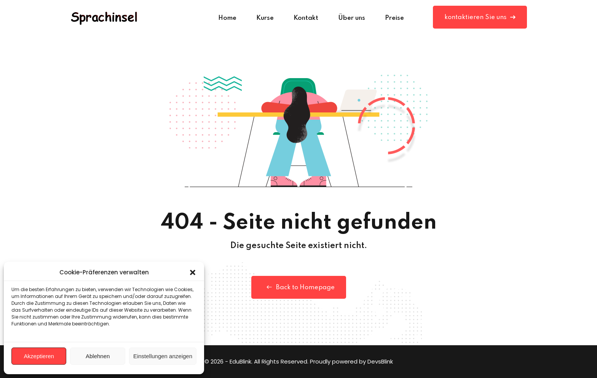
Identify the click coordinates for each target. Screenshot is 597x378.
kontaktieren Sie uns (480, 17)
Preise (394, 18)
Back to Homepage (299, 287)
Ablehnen (98, 356)
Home (227, 18)
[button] (192, 272)
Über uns (351, 18)
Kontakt (306, 18)
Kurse (265, 18)
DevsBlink (380, 361)
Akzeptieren (39, 356)
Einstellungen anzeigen (162, 356)
